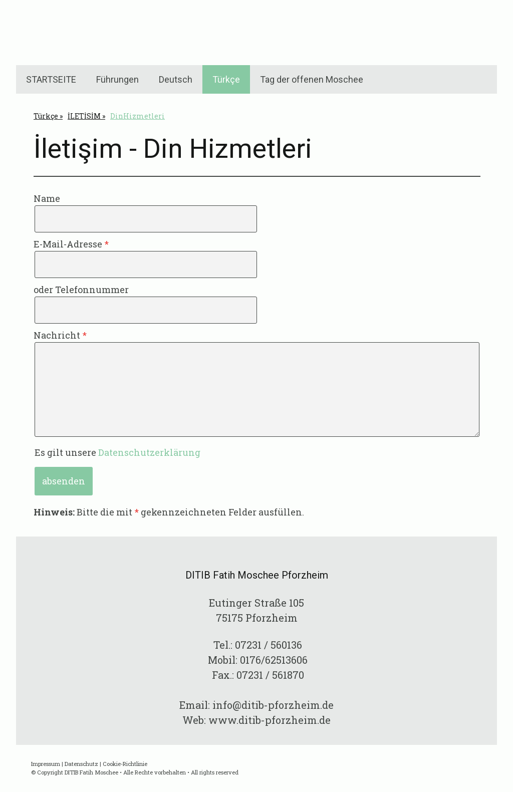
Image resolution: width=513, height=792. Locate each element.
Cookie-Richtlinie (125, 763)
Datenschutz (81, 763)
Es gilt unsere (117, 452)
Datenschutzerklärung (149, 452)
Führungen (117, 79)
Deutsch (175, 79)
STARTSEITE (51, 79)
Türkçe (226, 79)
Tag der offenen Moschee (311, 79)
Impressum (45, 763)
